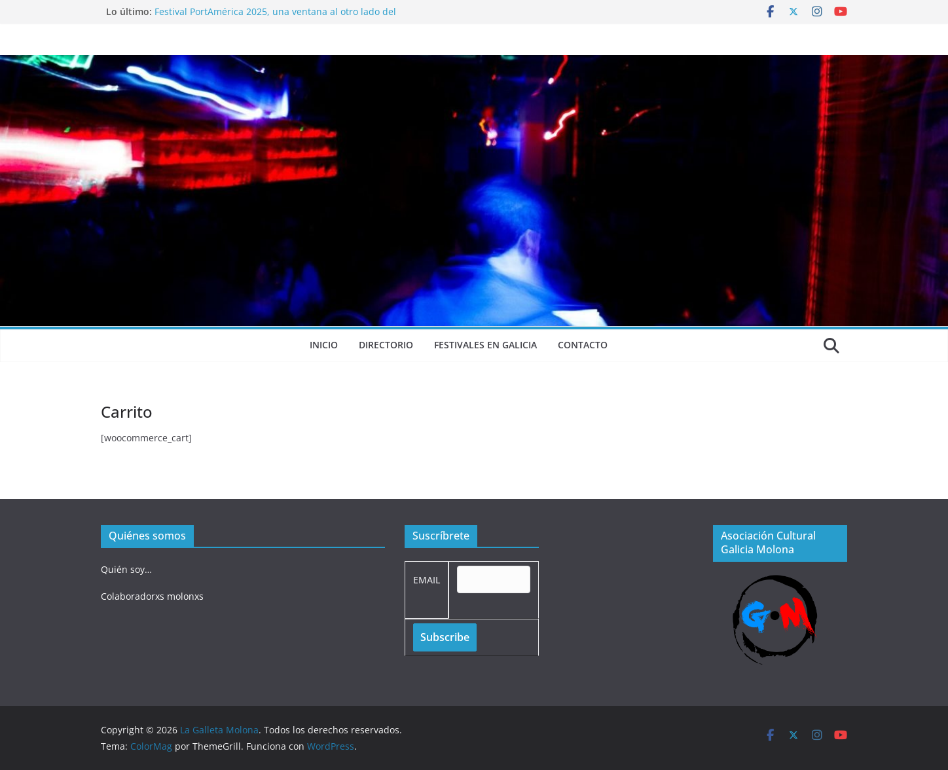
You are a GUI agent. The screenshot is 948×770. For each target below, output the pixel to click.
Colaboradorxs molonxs (152, 596)
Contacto (583, 345)
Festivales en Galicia (485, 345)
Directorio (386, 345)
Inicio (324, 345)
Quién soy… (126, 569)
